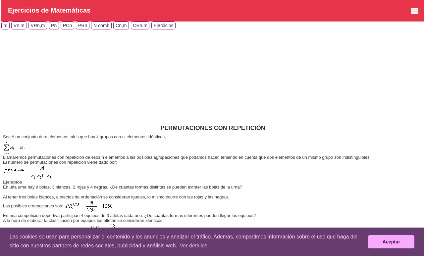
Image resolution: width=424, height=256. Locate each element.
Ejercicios (164, 25)
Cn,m (121, 25)
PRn (82, 25)
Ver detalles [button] (193, 245)
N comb (101, 25)
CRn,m (140, 25)
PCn (67, 25)
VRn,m (38, 25)
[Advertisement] (57, 75)
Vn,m (19, 25)
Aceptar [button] (391, 241)
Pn (54, 25)
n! (6, 25)
